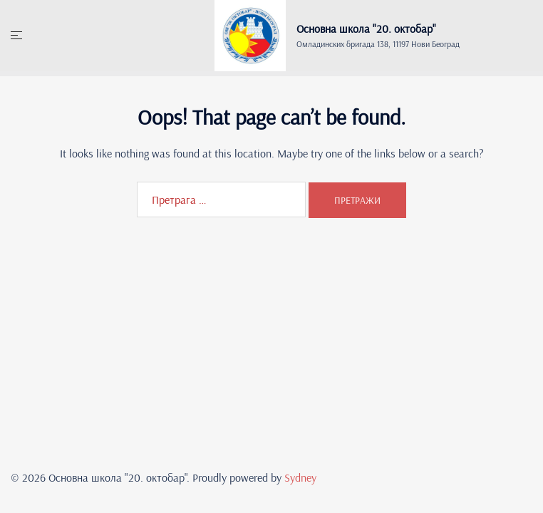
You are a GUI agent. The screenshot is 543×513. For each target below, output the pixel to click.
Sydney (300, 477)
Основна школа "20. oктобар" (366, 28)
